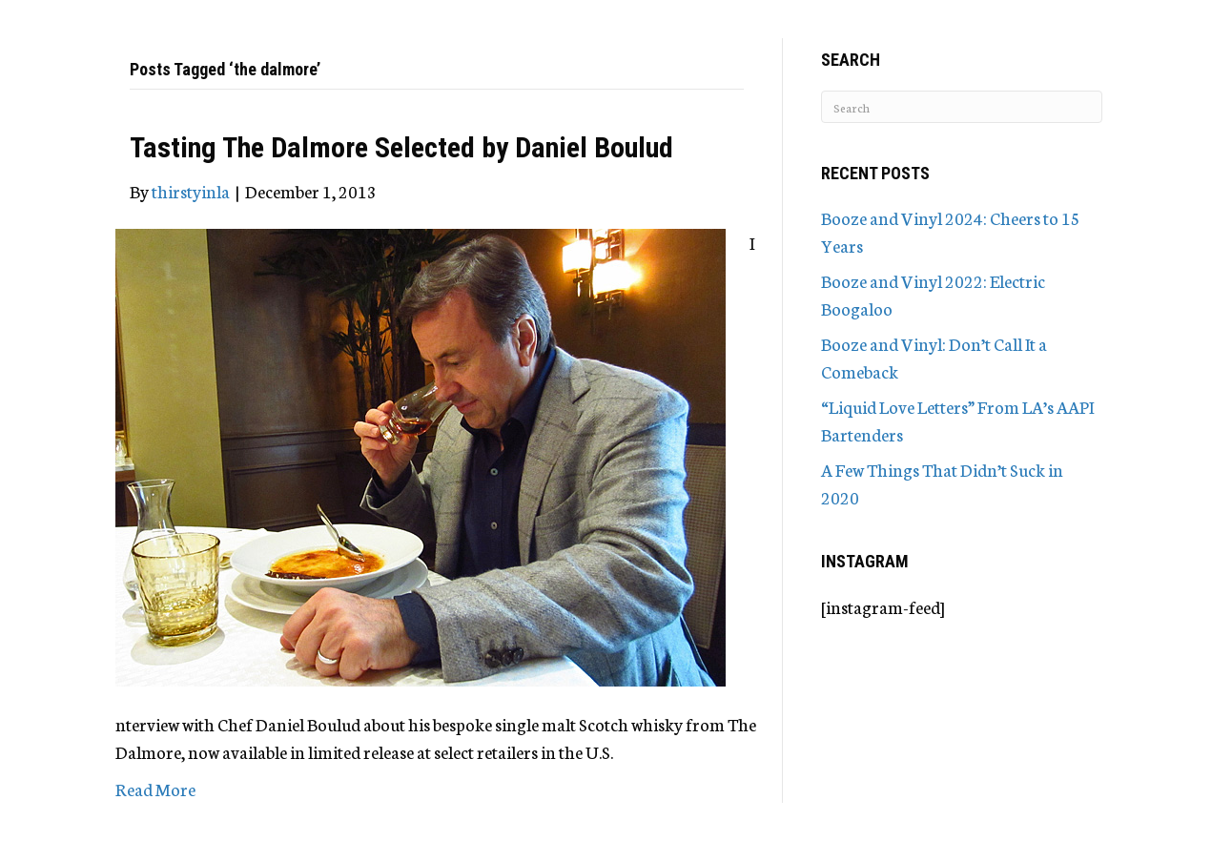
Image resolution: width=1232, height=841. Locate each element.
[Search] (961, 107)
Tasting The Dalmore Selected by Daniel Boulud (401, 147)
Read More (155, 788)
